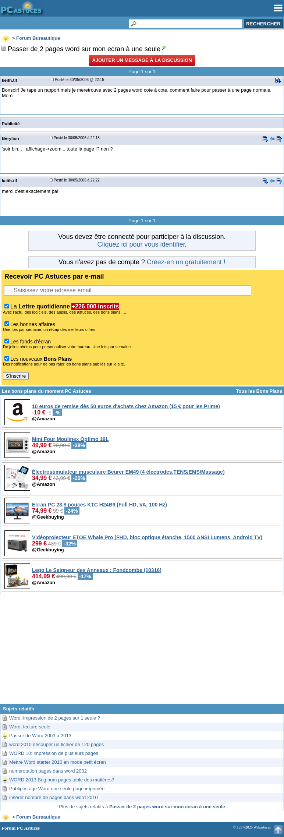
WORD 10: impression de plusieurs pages (53, 753)
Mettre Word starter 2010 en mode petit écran (57, 762)
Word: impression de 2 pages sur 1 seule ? (54, 718)
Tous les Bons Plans (259, 391)
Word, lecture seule (29, 727)
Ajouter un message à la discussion (142, 60)
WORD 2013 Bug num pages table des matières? (61, 780)
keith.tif (9, 80)
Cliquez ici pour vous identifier (141, 244)
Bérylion (10, 138)
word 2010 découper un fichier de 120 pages (56, 744)
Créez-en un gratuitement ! (186, 262)
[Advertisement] (142, 652)
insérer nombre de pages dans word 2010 (53, 797)
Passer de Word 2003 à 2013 (40, 735)
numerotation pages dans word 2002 (48, 771)
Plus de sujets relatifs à (142, 806)
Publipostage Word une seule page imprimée (56, 788)
